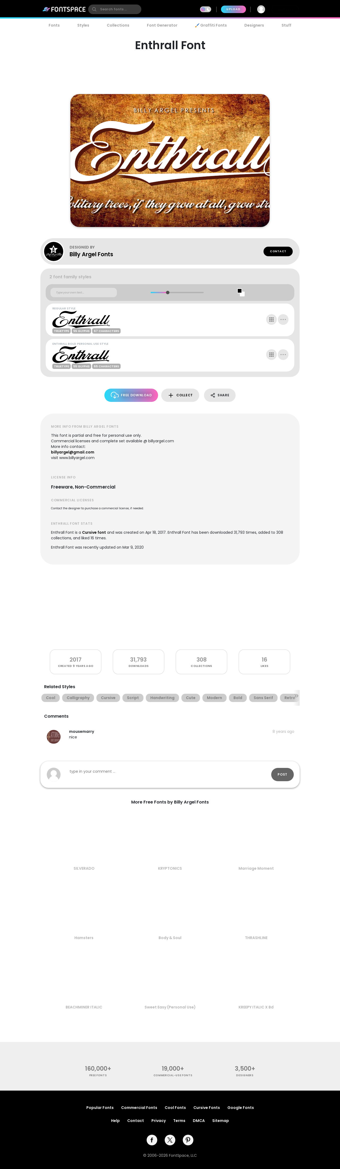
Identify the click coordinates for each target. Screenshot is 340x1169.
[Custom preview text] (83, 292)
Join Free (285, 9)
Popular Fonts (100, 1107)
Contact (278, 251)
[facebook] (152, 1140)
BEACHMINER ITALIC (84, 1007)
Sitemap (220, 1120)
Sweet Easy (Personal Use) (170, 1007)
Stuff (286, 25)
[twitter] (170, 1140)
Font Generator (162, 25)
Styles (83, 25)
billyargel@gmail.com (72, 452)
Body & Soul (170, 937)
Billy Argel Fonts (91, 254)
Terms (179, 1120)
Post (282, 774)
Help (115, 1120)
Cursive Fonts (206, 1107)
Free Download (131, 395)
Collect (180, 395)
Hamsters (84, 937)
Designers (254, 25)
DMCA (199, 1120)
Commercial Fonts (139, 1107)
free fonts (98, 1075)
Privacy (158, 1120)
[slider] (167, 292)
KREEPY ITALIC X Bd (256, 1007)
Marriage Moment (256, 868)
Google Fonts (240, 1107)
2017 (76, 659)
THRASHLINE (256, 937)
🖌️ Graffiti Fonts (211, 25)
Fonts (54, 25)
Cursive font (94, 532)
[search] (114, 9)
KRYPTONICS (170, 868)
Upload (233, 9)
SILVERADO (84, 868)
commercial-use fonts (173, 1075)
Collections (118, 25)
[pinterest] (188, 1140)
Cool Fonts (175, 1107)
